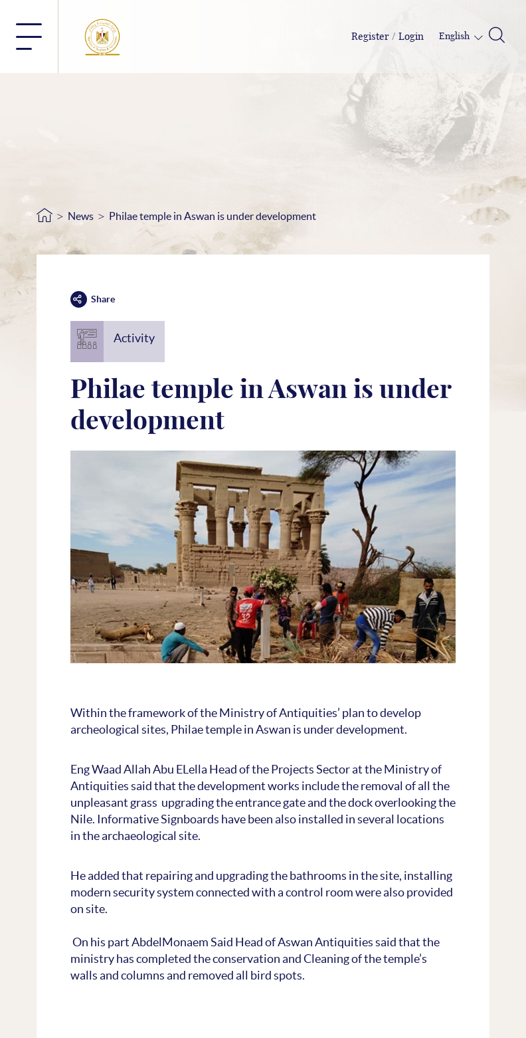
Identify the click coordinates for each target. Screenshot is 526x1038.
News (81, 216)
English (455, 36)
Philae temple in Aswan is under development (212, 216)
